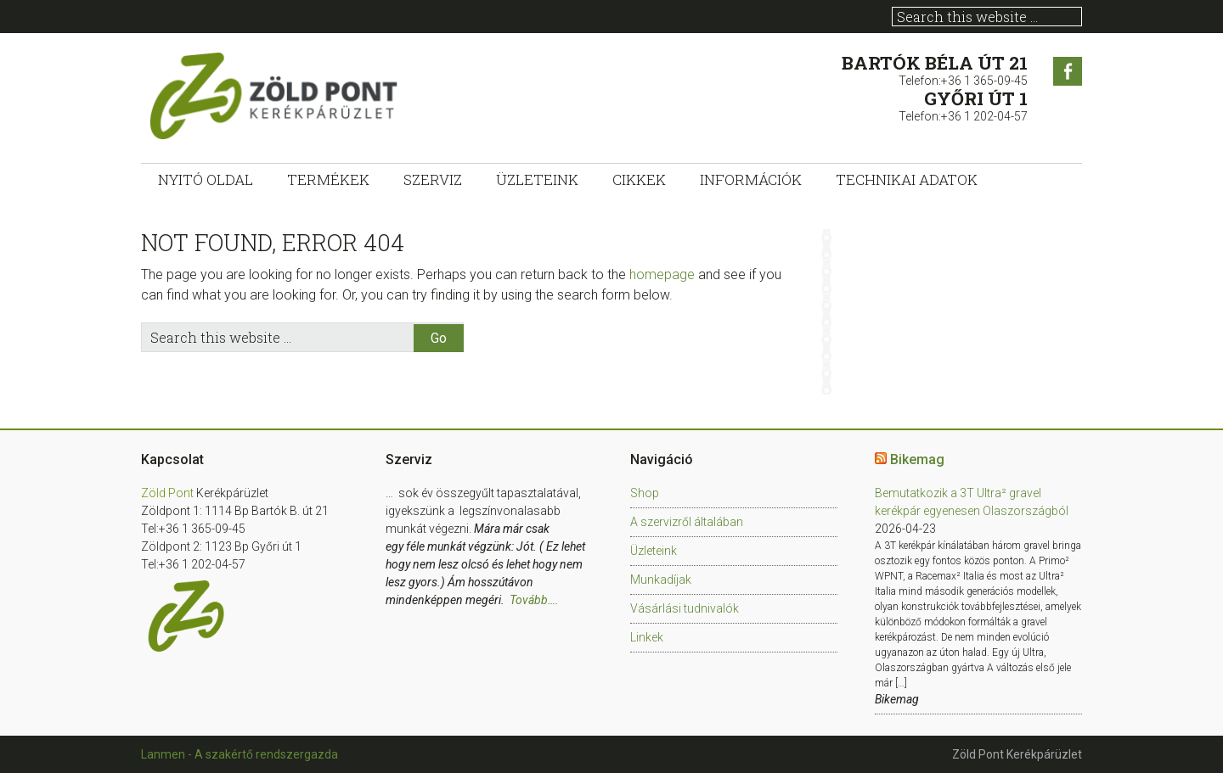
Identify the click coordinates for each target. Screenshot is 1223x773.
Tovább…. (534, 600)
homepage (662, 274)
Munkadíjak (660, 579)
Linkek (646, 637)
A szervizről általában (686, 522)
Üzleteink (653, 550)
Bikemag (917, 459)
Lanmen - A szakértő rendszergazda (239, 754)
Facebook (1067, 71)
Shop (644, 493)
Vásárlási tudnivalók (684, 608)
